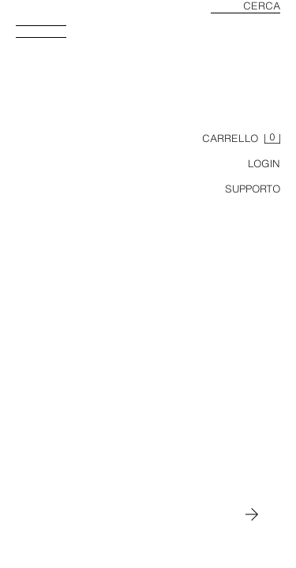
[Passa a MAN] (252, 514)
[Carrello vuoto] (241, 138)
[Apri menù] (47, 36)
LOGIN (264, 163)
